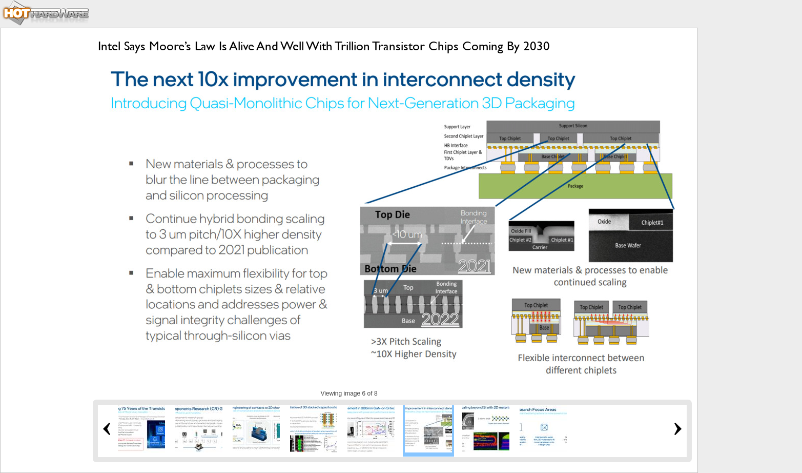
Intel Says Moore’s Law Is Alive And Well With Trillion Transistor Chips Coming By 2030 (324, 45)
